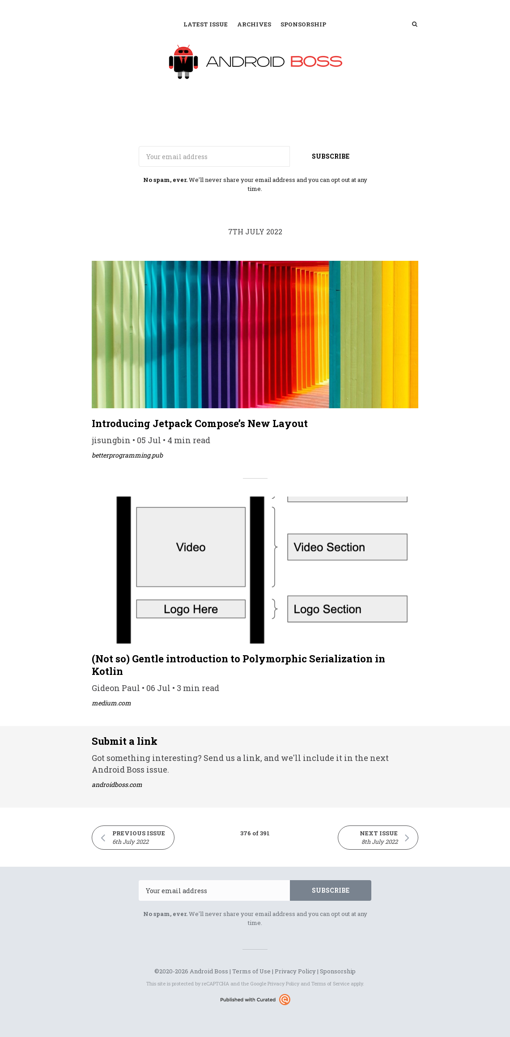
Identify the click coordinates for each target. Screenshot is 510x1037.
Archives (254, 24)
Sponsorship (303, 24)
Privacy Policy (295, 971)
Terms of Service (330, 983)
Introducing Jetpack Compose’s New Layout (200, 423)
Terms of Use (251, 971)
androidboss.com (117, 784)
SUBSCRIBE (330, 156)
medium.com (111, 703)
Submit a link (124, 741)
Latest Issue (205, 24)
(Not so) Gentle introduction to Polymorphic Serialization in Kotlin (238, 665)
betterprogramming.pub (127, 455)
